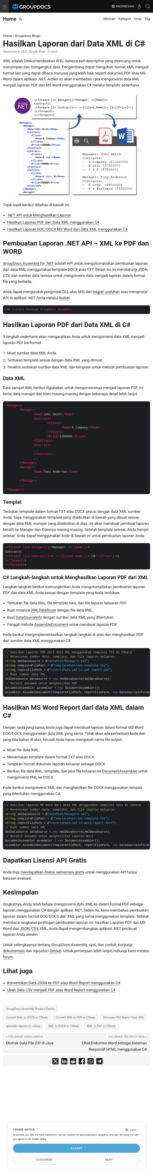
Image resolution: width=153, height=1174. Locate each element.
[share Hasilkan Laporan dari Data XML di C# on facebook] (82, 1062)
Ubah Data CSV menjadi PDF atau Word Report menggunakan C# (61, 990)
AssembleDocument (51, 624)
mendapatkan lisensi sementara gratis (52, 872)
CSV (34, 928)
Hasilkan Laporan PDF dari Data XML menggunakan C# (53, 222)
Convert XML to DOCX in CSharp (27, 1017)
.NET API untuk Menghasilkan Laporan (39, 215)
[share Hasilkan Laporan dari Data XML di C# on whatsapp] (90, 1062)
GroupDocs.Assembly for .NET (28, 263)
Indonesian (122, 6)
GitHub (55, 951)
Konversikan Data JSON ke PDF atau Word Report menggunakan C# (63, 983)
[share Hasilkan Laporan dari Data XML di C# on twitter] (55, 1062)
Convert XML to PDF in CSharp (75, 1017)
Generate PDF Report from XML (123, 1017)
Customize (44, 1159)
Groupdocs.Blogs (27, 36)
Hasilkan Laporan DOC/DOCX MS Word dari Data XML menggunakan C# (67, 229)
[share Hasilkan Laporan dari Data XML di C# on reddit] (73, 1062)
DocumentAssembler (119, 771)
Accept (76, 1148)
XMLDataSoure (43, 610)
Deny (109, 1159)
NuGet (64, 298)
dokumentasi (14, 951)
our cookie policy (37, 1139)
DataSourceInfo (29, 617)
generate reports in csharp (23, 1026)
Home (9, 19)
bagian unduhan (106, 292)
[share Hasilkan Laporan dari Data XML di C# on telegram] (99, 1062)
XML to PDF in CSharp (101, 1026)
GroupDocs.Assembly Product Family (30, 1008)
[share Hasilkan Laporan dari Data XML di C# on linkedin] (64, 1062)
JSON (25, 928)
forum (8, 957)
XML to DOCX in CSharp (63, 1026)
